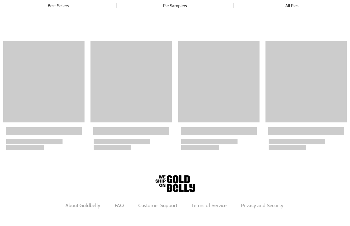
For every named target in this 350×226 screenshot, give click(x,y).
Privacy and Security (262, 205)
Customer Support (157, 205)
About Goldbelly (82, 205)
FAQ (119, 205)
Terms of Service (209, 205)
